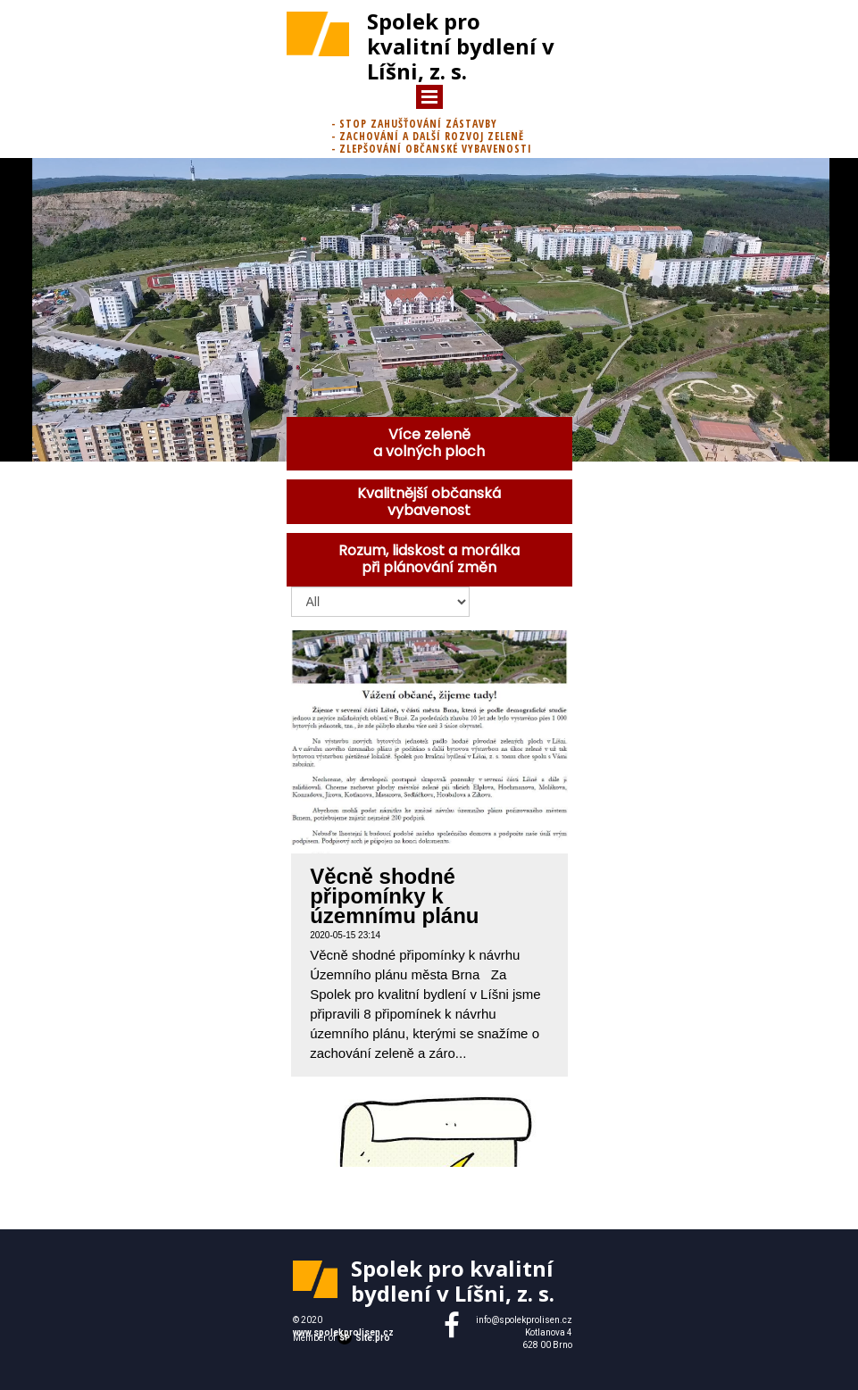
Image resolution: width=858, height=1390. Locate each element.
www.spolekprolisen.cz (343, 1332)
